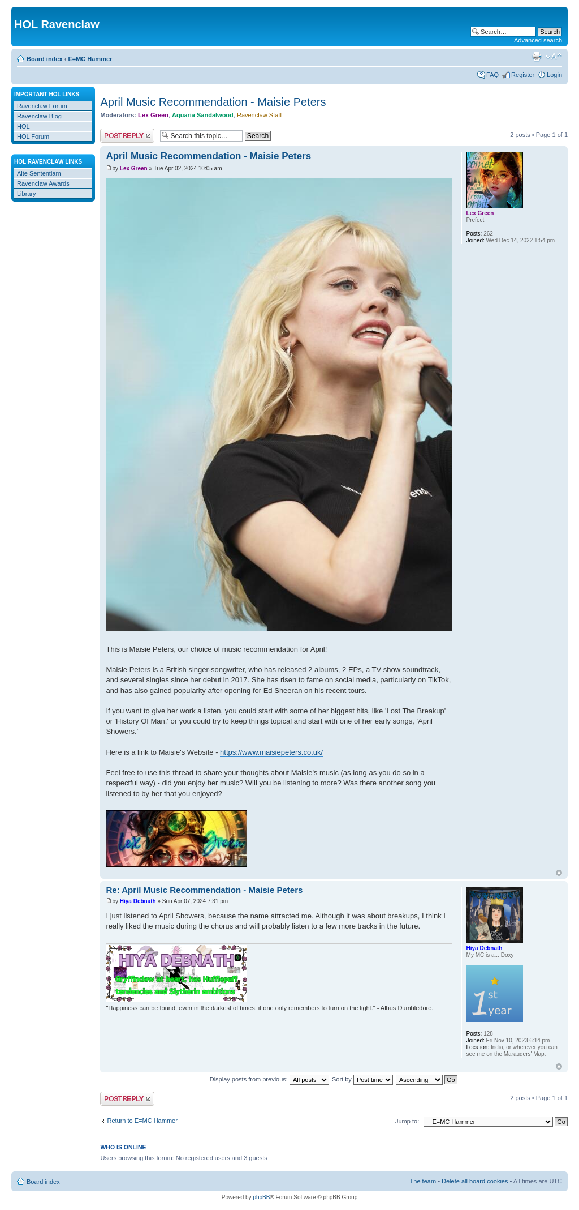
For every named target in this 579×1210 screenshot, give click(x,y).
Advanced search (538, 40)
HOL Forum (33, 136)
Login (554, 74)
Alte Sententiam (39, 173)
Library (26, 193)
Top (559, 873)
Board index (45, 58)
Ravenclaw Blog (39, 116)
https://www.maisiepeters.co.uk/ (271, 752)
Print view (536, 57)
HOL (23, 126)
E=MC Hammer (90, 58)
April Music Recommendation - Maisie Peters (213, 102)
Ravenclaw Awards (43, 183)
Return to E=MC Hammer (142, 1120)
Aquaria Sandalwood (203, 115)
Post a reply (127, 136)
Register (522, 74)
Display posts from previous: (269, 1079)
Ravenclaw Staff (259, 115)
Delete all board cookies (475, 1181)
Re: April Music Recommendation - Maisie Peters (204, 890)
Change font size (554, 57)
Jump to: (407, 1121)
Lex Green (153, 115)
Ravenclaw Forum (42, 105)
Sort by (362, 1079)
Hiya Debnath (138, 901)
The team (423, 1181)
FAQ (492, 74)
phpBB (261, 1197)
